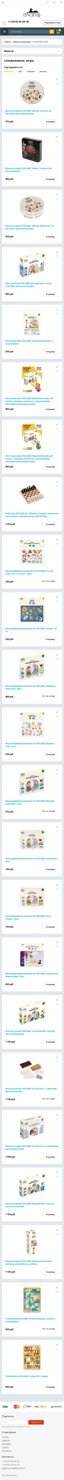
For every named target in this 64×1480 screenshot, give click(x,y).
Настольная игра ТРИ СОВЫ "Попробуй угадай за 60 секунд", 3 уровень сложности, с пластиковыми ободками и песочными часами (29, 402)
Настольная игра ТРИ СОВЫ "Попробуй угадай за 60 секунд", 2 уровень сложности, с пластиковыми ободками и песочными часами (29, 459)
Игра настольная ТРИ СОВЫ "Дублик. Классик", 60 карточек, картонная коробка (28, 112)
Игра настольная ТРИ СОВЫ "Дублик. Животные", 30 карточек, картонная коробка (29, 227)
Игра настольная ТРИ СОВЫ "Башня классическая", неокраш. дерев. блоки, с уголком (29, 1263)
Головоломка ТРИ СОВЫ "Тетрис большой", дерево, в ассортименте (30, 1320)
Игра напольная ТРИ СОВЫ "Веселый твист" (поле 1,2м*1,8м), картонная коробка (28, 285)
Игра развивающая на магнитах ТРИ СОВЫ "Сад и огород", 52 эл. (28, 918)
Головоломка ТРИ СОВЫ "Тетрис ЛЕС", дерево (26, 1377)
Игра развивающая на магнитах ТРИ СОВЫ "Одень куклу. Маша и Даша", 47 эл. (31, 975)
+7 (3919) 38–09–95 (18, 21)
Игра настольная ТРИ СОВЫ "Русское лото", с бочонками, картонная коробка (32, 1148)
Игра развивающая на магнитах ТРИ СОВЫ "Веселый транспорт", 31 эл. (29, 803)
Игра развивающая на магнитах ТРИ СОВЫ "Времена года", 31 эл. (29, 745)
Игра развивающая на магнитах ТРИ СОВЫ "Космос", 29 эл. (31, 630)
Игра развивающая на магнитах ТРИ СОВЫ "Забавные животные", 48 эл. (30, 688)
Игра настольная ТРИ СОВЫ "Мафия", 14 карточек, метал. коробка (28, 170)
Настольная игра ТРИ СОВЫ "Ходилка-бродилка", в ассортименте (29, 343)
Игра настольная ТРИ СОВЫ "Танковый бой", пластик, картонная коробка (30, 1033)
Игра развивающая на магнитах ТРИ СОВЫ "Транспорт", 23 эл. (31, 860)
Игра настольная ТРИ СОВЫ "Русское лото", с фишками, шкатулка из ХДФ (31, 1090)
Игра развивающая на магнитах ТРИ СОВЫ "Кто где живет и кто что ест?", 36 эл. (29, 573)
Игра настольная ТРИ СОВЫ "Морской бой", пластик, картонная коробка (29, 1205)
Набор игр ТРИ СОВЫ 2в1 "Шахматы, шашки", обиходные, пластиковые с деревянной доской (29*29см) (32, 515)
